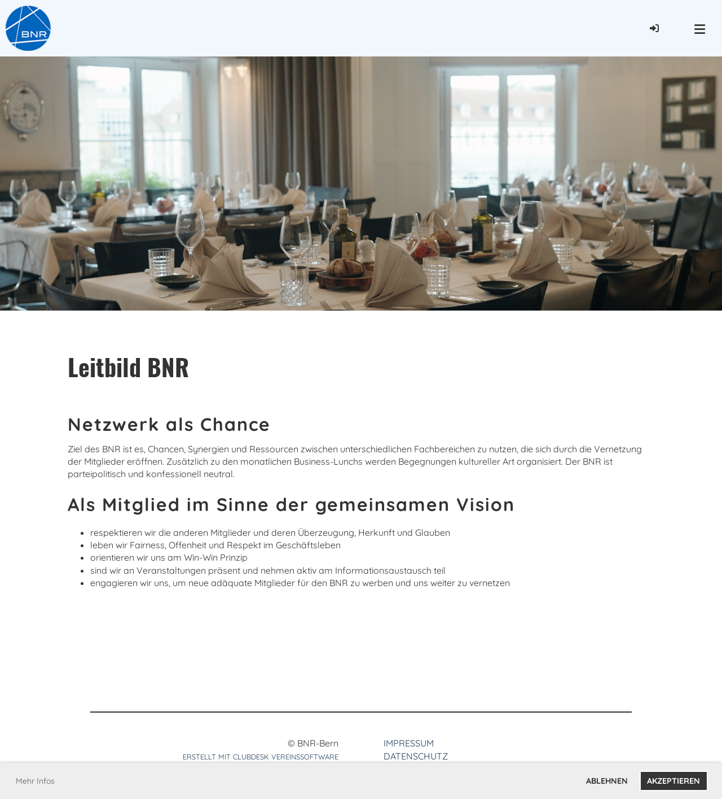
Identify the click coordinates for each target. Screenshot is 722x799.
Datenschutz (416, 756)
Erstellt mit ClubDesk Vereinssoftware (260, 756)
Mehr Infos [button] (35, 781)
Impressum (409, 743)
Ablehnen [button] (607, 781)
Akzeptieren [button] (673, 781)
